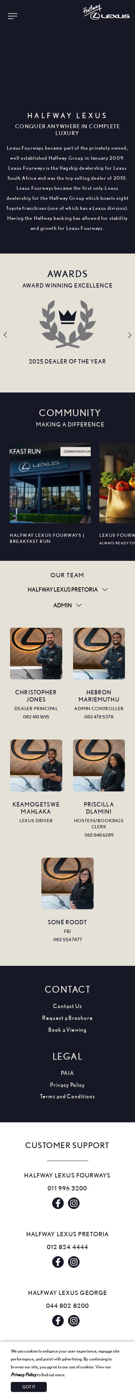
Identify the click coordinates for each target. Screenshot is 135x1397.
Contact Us (67, 1006)
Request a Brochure (67, 1018)
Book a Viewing (67, 1029)
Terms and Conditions (67, 1096)
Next (129, 335)
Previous (5, 335)
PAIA (67, 1073)
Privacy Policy (23, 1374)
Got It (28, 1386)
